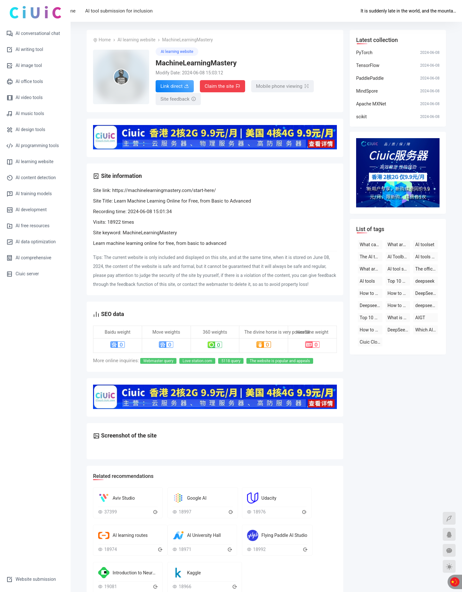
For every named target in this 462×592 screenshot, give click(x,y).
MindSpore (367, 91)
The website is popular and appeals (280, 359)
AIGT (420, 317)
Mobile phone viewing (282, 86)
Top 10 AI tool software (399, 281)
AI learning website (136, 39)
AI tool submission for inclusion (147, 11)
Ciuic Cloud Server (371, 342)
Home (97, 11)
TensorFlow (367, 65)
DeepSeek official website (399, 329)
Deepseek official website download (371, 305)
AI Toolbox (398, 256)
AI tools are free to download (426, 256)
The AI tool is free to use (371, 256)
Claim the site (222, 86)
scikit (361, 116)
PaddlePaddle (370, 78)
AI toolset (424, 244)
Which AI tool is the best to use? (426, 329)
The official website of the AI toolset (426, 268)
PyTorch (364, 52)
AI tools (367, 281)
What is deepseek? (399, 317)
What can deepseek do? (371, 244)
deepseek (424, 281)
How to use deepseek (371, 293)
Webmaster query (158, 359)
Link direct (174, 86)
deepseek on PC (426, 305)
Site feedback (178, 98)
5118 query (231, 359)
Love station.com (197, 359)
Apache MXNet (371, 103)
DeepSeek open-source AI (426, 293)
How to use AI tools (371, 329)
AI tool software (399, 268)
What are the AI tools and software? (371, 268)
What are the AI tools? (399, 244)
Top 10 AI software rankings (371, 317)
